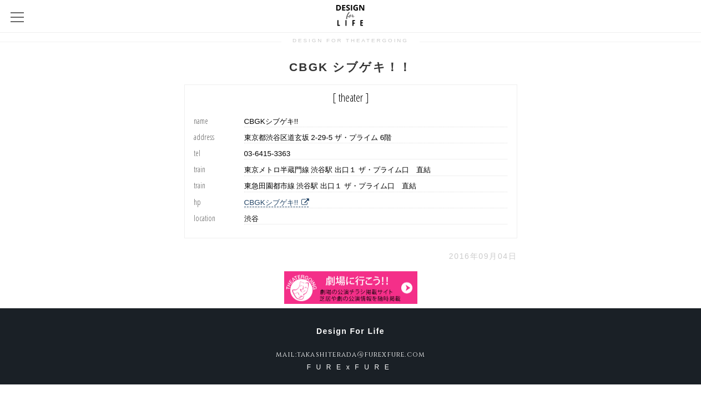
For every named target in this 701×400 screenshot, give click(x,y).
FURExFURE (351, 367)
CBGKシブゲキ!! (276, 202)
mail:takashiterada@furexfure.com (350, 354)
